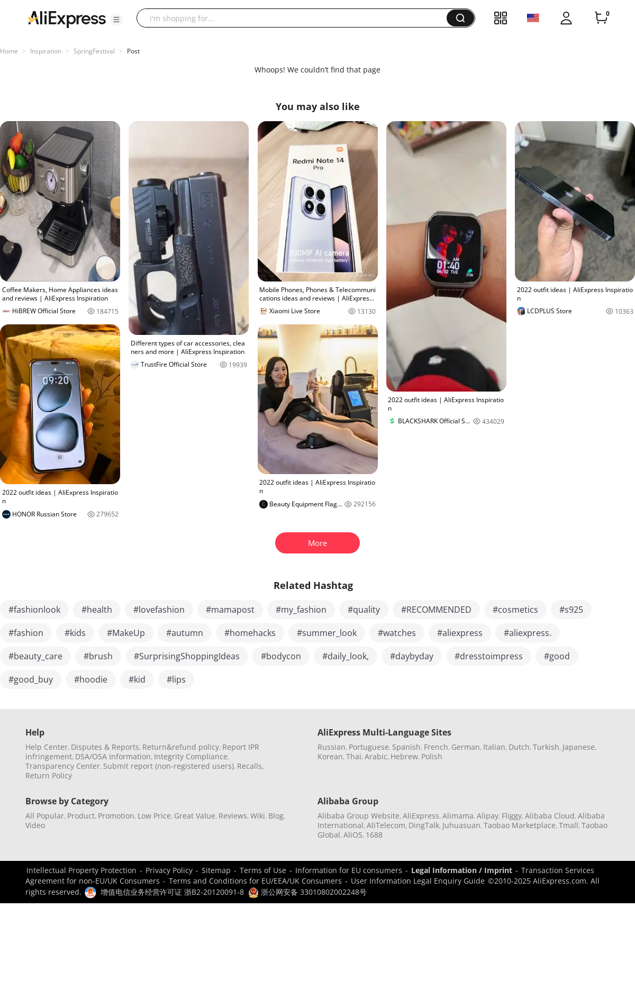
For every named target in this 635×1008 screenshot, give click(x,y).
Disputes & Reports (105, 747)
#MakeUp (126, 633)
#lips (176, 679)
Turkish (546, 747)
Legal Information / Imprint (461, 870)
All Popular (44, 816)
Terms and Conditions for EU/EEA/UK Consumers (255, 881)
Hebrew (404, 756)
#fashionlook (34, 609)
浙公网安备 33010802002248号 (307, 892)
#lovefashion (159, 609)
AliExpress (421, 816)
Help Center (46, 747)
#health (96, 609)
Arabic (376, 756)
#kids (75, 633)
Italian (494, 747)
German (465, 747)
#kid (137, 679)
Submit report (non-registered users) (168, 766)
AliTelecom (386, 825)
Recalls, (250, 766)
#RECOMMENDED (436, 609)
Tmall (568, 825)
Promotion (116, 816)
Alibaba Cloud (550, 816)
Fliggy (512, 816)
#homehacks (250, 633)
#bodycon (281, 656)
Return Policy (48, 775)
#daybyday (411, 656)
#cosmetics (515, 609)
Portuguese (369, 747)
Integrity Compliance (191, 756)
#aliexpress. (527, 633)
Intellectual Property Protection (81, 870)
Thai (353, 756)
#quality (364, 609)
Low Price (154, 816)
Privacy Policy (169, 870)
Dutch (519, 747)
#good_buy (30, 679)
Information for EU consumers (348, 870)
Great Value (194, 816)
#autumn (184, 633)
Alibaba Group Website (359, 816)
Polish (431, 756)
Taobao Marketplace (520, 825)
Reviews (233, 816)
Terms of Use (263, 870)
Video (35, 825)
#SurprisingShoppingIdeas (187, 656)
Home (9, 51)
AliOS (352, 835)
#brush (98, 656)
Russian (332, 747)
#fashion (25, 633)
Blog (276, 816)
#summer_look (327, 633)
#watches (397, 633)
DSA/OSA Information (113, 756)
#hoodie (90, 679)
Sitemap (216, 870)
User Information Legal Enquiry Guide (418, 881)
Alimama (458, 816)
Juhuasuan (461, 825)
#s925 (571, 609)
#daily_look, (345, 656)
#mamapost (230, 609)
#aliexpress (460, 633)
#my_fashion (301, 609)
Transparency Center (62, 766)
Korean (330, 756)
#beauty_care (35, 656)
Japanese (579, 747)
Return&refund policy (180, 747)
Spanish (406, 747)
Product (81, 816)
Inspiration (45, 51)
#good (557, 656)
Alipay (487, 816)
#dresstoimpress (489, 656)
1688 (374, 835)
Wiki (257, 816)
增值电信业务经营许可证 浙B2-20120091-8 (172, 892)
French (436, 747)
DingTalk (424, 825)
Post (133, 51)
